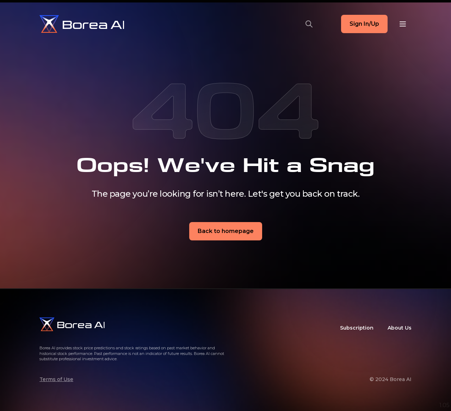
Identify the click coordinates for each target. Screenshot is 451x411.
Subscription (356, 328)
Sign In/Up (364, 23)
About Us (400, 328)
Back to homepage (226, 231)
